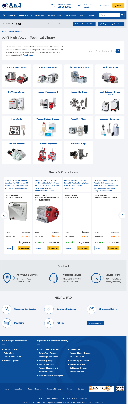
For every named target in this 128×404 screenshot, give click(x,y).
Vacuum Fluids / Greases (80, 352)
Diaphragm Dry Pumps (48, 356)
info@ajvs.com (27, 55)
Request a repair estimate (113, 23)
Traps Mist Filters (77, 356)
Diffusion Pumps (77, 371)
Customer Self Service (25, 309)
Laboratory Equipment (79, 360)
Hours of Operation (12, 349)
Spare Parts (75, 349)
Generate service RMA (85, 23)
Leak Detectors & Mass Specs (51, 375)
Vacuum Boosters (77, 364)
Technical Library (54, 15)
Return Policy (9, 352)
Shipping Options (11, 360)
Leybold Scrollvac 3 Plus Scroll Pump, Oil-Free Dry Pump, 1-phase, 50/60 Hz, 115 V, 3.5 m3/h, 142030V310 (76, 184)
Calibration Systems (78, 367)
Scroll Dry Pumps (46, 360)
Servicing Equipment (66, 309)
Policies (60, 322)
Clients (82, 15)
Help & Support (70, 15)
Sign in (120, 5)
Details (9, 248)
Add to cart (25, 248)
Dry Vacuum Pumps (47, 364)
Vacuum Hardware (46, 371)
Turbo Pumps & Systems (49, 349)
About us (11, 15)
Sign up (105, 5)
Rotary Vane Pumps (47, 352)
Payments (19, 322)
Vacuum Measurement (48, 367)
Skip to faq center (95, 323)
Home (4, 31)
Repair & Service (25, 15)
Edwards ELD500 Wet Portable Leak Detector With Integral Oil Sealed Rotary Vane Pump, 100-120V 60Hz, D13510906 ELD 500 (16, 184)
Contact (92, 15)
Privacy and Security (12, 356)
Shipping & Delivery (109, 309)
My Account (39, 15)
